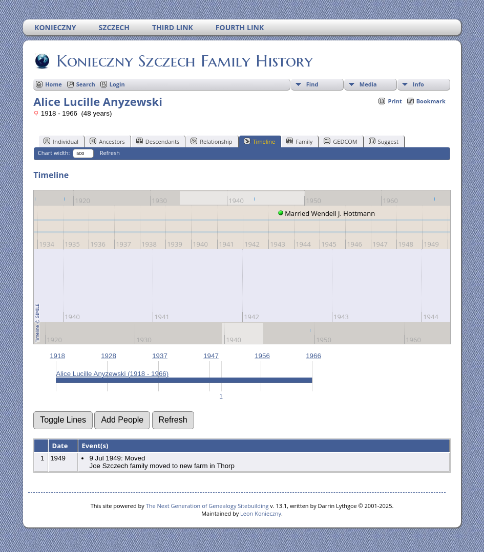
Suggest (383, 141)
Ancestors (107, 141)
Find (312, 84)
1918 (57, 356)
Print (395, 101)
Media (368, 84)
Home (53, 84)
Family (299, 141)
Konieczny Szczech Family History (184, 61)
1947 (211, 356)
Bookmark (431, 101)
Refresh (110, 153)
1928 (108, 356)
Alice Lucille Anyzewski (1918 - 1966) (112, 374)
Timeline (260, 141)
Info (418, 84)
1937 (159, 356)
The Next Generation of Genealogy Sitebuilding (207, 506)
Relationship (211, 141)
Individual (61, 141)
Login (117, 84)
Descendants (157, 141)
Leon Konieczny (260, 513)
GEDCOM (340, 141)
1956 (262, 356)
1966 (313, 356)
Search (85, 84)
